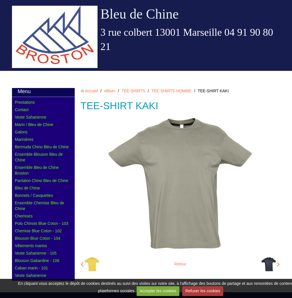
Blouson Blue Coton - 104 (37, 238)
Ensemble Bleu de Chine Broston (37, 170)
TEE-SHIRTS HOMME (171, 91)
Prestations (25, 102)
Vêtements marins (31, 245)
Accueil (91, 91)
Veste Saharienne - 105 (35, 253)
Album (109, 91)
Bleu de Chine (139, 13)
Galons (21, 132)
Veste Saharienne (30, 117)
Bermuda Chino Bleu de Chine (42, 147)
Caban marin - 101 (31, 268)
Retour (180, 264)
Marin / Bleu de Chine (34, 124)
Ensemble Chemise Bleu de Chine (39, 206)
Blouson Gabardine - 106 (37, 260)
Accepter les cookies (158, 291)
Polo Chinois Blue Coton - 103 (41, 223)
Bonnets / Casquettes (34, 195)
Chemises (24, 216)
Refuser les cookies (202, 291)
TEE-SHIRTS (133, 91)
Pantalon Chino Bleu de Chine (41, 180)
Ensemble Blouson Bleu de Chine (39, 157)
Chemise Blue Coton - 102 (38, 231)
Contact (22, 109)
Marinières (24, 139)
